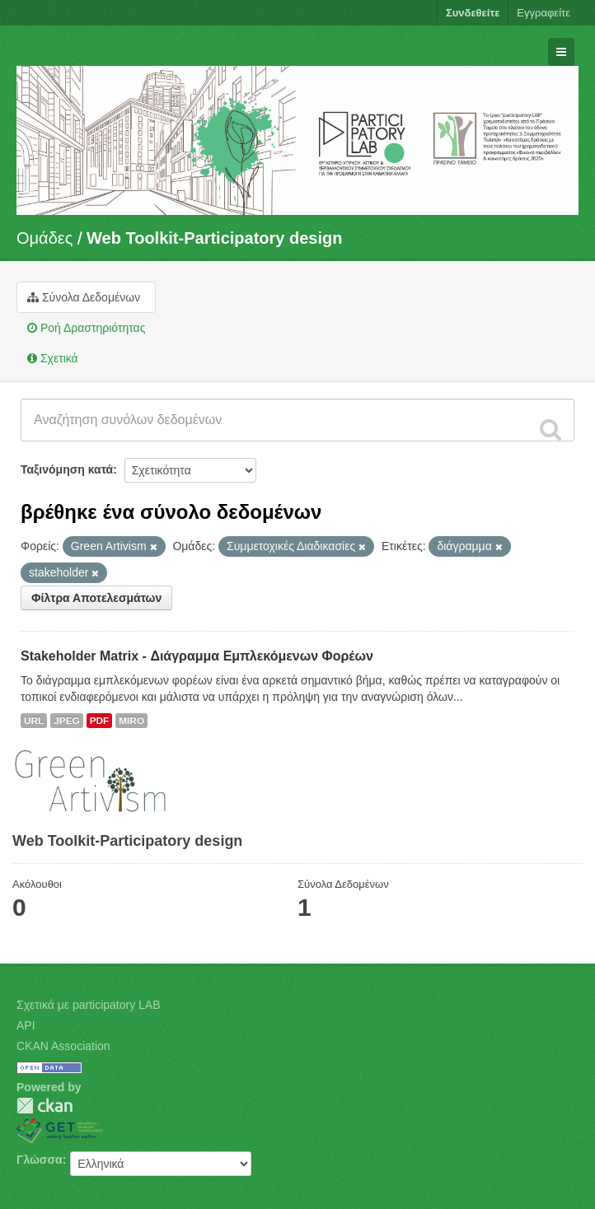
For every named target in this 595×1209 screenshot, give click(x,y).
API (25, 1025)
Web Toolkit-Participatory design (214, 238)
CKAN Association (63, 1046)
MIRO (131, 720)
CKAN (44, 1105)
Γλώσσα (39, 1159)
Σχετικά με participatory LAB (88, 1004)
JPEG (67, 720)
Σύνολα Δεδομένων (83, 297)
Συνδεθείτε (472, 13)
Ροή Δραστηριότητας (86, 327)
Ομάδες (44, 238)
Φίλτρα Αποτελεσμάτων (96, 597)
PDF (100, 720)
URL (34, 720)
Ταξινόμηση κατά (67, 469)
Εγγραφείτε (543, 13)
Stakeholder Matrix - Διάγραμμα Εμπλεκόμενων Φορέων (197, 656)
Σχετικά (52, 358)
